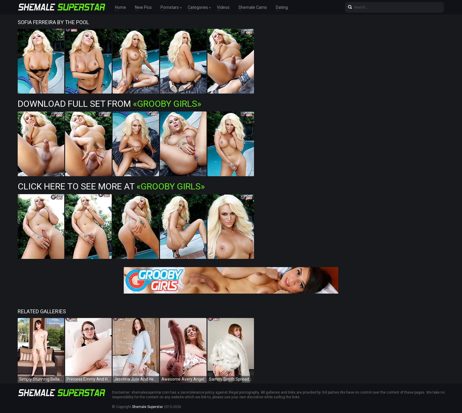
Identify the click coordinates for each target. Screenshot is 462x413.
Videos (223, 7)
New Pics (143, 7)
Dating (282, 7)
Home (120, 7)
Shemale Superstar (147, 407)
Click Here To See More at (111, 186)
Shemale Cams (252, 7)
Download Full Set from (109, 104)
